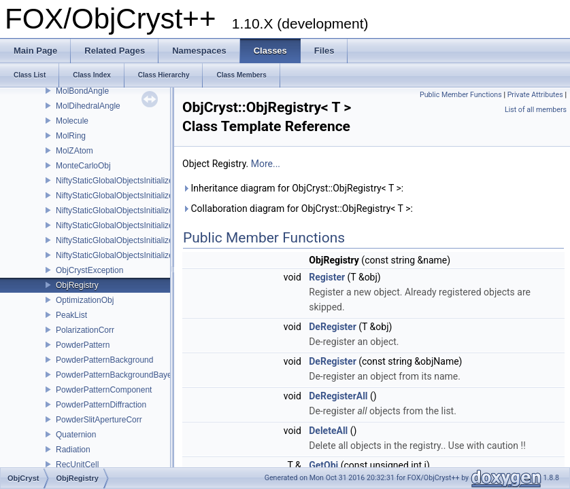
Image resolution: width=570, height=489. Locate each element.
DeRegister (332, 326)
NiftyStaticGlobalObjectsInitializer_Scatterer (135, 210)
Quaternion (76, 434)
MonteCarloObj (83, 165)
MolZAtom (74, 151)
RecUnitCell (77, 464)
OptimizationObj (85, 300)
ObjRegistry (77, 285)
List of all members (536, 109)
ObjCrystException (89, 270)
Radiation (73, 449)
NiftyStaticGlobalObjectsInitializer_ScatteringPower (148, 240)
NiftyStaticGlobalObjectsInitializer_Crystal (131, 180)
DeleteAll (328, 430)
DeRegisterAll (338, 396)
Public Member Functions (461, 94)
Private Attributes (535, 94)
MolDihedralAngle (88, 106)
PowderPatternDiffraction (101, 405)
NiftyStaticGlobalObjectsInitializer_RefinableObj (142, 195)
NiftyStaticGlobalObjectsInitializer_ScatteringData (145, 225)
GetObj (323, 465)
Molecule (72, 121)
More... (265, 163)
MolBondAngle (82, 91)
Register (327, 277)
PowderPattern (83, 345)
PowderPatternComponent (104, 390)
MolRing (71, 136)
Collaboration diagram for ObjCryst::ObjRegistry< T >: (297, 208)
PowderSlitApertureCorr (99, 419)
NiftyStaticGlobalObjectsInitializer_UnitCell (132, 255)
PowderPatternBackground (104, 360)
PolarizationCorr (85, 330)
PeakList (71, 315)
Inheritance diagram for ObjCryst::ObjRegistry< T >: (292, 188)
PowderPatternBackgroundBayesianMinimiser (139, 375)
